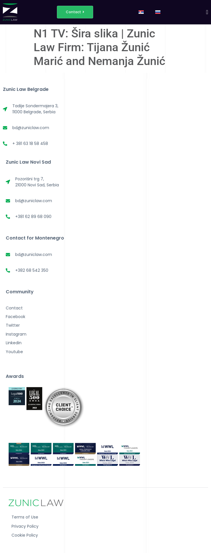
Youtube (14, 352)
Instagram (16, 334)
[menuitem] (141, 12)
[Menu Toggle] (207, 12)
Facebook (15, 316)
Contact (14, 308)
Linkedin (14, 343)
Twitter (13, 325)
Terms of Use (24, 517)
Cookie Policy (24, 535)
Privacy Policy (25, 526)
